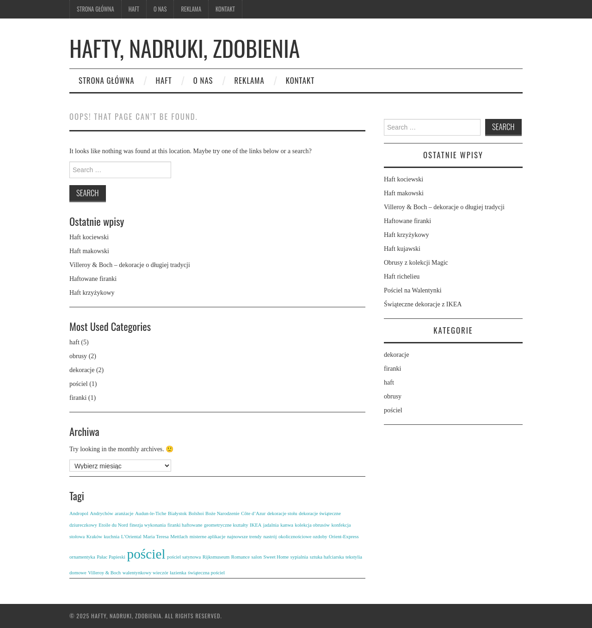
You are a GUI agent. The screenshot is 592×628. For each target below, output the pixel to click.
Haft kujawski (402, 248)
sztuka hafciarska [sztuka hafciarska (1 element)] (327, 557)
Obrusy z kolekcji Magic (416, 262)
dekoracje (81, 370)
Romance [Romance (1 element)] (240, 557)
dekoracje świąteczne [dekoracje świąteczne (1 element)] (320, 513)
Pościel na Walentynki (413, 290)
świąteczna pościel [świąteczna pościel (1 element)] (206, 572)
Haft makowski (89, 251)
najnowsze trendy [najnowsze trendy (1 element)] (244, 536)
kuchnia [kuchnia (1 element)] (111, 536)
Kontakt (225, 9)
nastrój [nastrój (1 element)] (270, 536)
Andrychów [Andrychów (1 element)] (101, 513)
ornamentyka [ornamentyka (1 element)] (82, 557)
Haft (134, 9)
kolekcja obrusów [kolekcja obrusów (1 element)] (312, 525)
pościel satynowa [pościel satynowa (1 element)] (184, 557)
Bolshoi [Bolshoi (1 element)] (196, 513)
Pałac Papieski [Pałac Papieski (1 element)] (111, 557)
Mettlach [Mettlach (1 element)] (179, 536)
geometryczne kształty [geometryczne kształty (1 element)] (226, 525)
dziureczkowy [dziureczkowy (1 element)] (83, 525)
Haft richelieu (401, 276)
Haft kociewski (89, 237)
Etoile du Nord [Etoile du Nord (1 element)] (113, 525)
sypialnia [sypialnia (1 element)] (299, 557)
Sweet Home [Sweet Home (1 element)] (276, 557)
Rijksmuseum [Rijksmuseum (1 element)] (216, 557)
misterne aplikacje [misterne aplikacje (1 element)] (208, 536)
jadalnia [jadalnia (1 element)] (271, 525)
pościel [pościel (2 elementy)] (146, 554)
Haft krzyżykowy (92, 292)
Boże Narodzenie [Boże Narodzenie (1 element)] (222, 513)
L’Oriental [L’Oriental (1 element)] (131, 536)
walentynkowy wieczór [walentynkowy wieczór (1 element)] (145, 572)
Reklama (191, 9)
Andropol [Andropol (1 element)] (78, 513)
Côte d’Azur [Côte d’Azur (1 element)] (253, 513)
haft (74, 342)
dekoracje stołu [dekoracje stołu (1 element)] (282, 513)
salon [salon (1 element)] (257, 557)
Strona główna (95, 9)
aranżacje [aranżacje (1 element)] (124, 513)
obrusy (78, 356)
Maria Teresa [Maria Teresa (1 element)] (156, 536)
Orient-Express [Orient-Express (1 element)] (344, 536)
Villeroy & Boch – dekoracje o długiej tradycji (129, 264)
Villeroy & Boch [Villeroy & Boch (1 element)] (104, 572)
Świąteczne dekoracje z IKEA (423, 304)
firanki (77, 397)
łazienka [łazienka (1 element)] (178, 572)
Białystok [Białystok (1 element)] (177, 513)
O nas (160, 9)
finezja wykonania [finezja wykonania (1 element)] (148, 525)
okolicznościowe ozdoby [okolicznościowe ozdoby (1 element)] (302, 536)
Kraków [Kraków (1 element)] (94, 536)
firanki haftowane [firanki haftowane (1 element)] (184, 525)
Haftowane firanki (93, 278)
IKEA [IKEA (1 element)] (255, 525)
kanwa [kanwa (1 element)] (286, 525)
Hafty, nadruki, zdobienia (184, 47)
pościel (78, 383)
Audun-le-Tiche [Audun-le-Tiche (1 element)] (150, 513)
